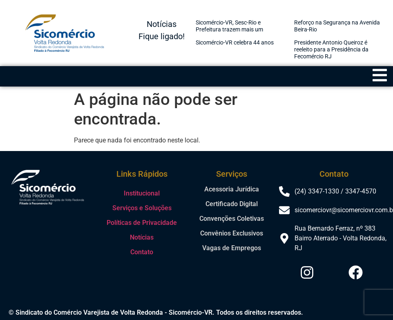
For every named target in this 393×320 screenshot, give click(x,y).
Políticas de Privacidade (142, 223)
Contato (141, 252)
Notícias (142, 237)
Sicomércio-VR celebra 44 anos (235, 42)
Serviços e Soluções (142, 208)
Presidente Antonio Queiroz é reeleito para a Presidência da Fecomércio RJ (331, 49)
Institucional (142, 193)
